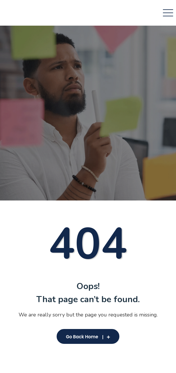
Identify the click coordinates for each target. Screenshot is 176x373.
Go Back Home (88, 337)
